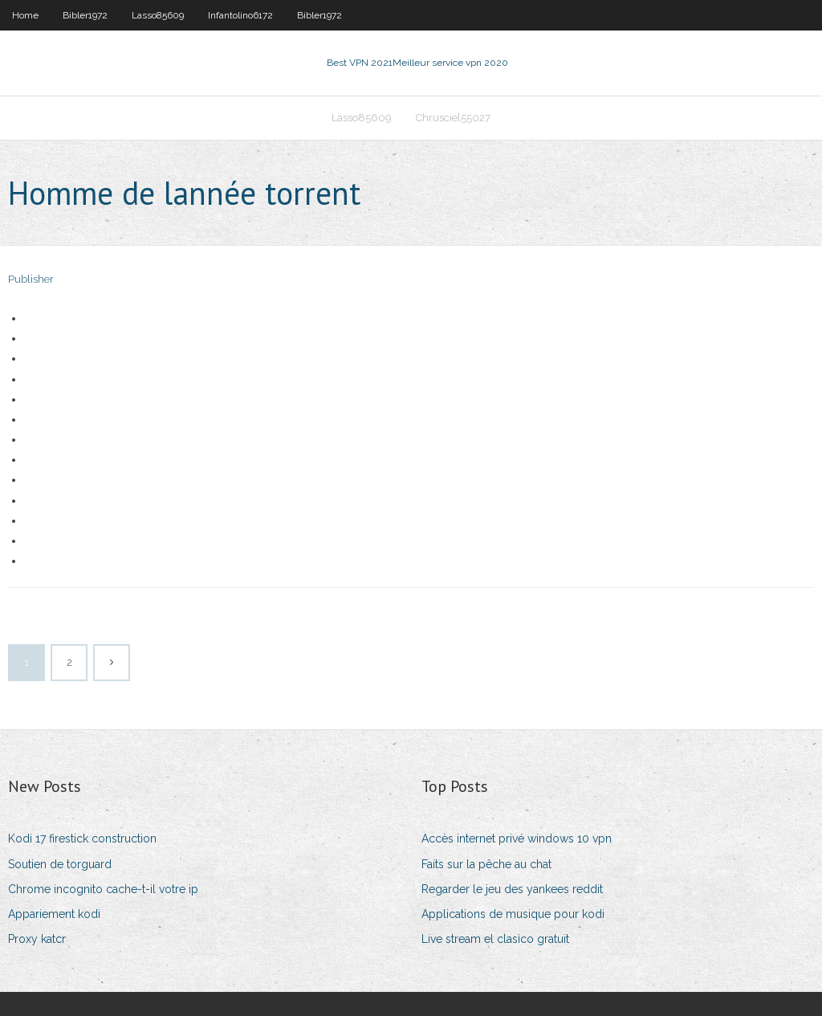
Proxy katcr (37, 938)
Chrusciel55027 (453, 118)
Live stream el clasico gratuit (495, 938)
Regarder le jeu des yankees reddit (512, 889)
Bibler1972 (85, 15)
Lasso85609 (158, 15)
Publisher (31, 279)
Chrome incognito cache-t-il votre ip (103, 889)
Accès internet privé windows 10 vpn (516, 838)
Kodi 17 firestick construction (82, 838)
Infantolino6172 (240, 15)
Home (25, 15)
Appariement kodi (54, 914)
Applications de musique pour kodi (512, 914)
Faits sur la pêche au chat (486, 864)
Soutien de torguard (60, 864)
